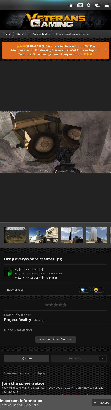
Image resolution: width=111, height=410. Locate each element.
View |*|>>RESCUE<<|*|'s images (36, 277)
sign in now (82, 387)
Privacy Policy (30, 405)
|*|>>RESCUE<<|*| (31, 269)
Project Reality (17, 319)
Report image (15, 289)
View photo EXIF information (56, 339)
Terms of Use (8, 405)
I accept (101, 402)
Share (27, 358)
